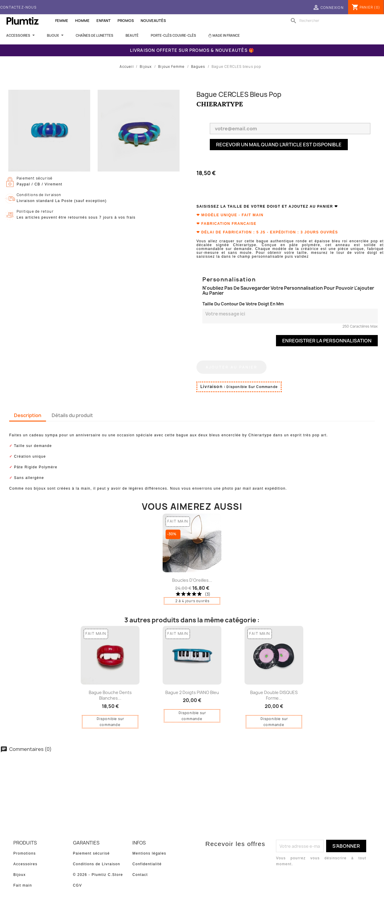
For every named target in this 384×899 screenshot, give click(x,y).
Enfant (103, 20)
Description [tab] (27, 415)
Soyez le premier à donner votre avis (192, 772)
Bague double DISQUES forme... (274, 695)
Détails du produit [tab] (72, 415)
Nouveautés (153, 20)
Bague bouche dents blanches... (110, 695)
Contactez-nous (18, 7)
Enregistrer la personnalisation (327, 340)
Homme (82, 20)
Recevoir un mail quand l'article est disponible (279, 144)
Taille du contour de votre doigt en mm (243, 304)
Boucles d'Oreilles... (192, 580)
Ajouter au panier (231, 367)
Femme (61, 20)
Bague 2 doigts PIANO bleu (192, 692)
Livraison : (213, 386)
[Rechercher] (327, 21)
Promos (126, 20)
